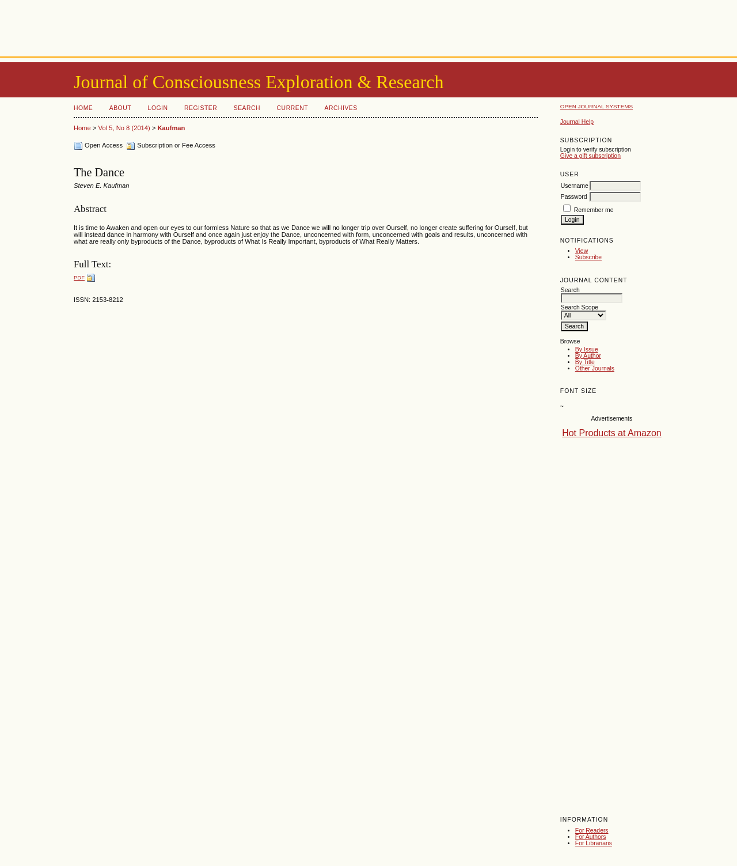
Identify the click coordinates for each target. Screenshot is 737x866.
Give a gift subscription (590, 156)
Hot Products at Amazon (612, 433)
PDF (79, 277)
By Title (585, 362)
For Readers (592, 830)
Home (83, 108)
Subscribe (588, 257)
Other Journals (594, 368)
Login (158, 108)
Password (574, 197)
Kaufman (171, 127)
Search (247, 108)
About (120, 108)
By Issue (586, 349)
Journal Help (577, 122)
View (581, 251)
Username (574, 186)
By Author (588, 356)
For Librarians (593, 843)
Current (292, 108)
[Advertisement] (368, 26)
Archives (340, 108)
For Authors (590, 837)
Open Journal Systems (596, 106)
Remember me (594, 210)
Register (200, 108)
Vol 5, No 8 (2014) (124, 127)
